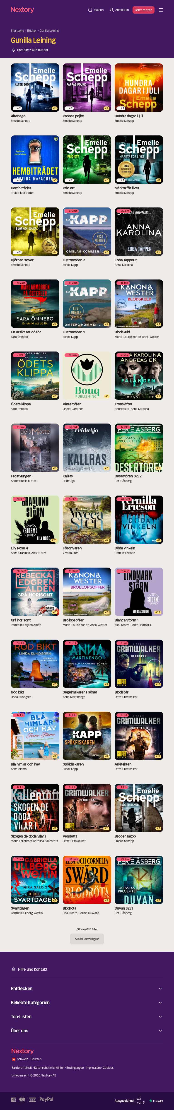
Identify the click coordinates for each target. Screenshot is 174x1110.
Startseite (17, 31)
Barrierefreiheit (22, 1068)
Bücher (32, 31)
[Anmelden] (118, 10)
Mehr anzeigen (87, 939)
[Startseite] (48, 10)
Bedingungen (75, 1068)
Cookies (108, 1068)
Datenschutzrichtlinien (49, 1068)
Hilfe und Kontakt (29, 969)
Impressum (93, 1068)
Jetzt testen (143, 10)
